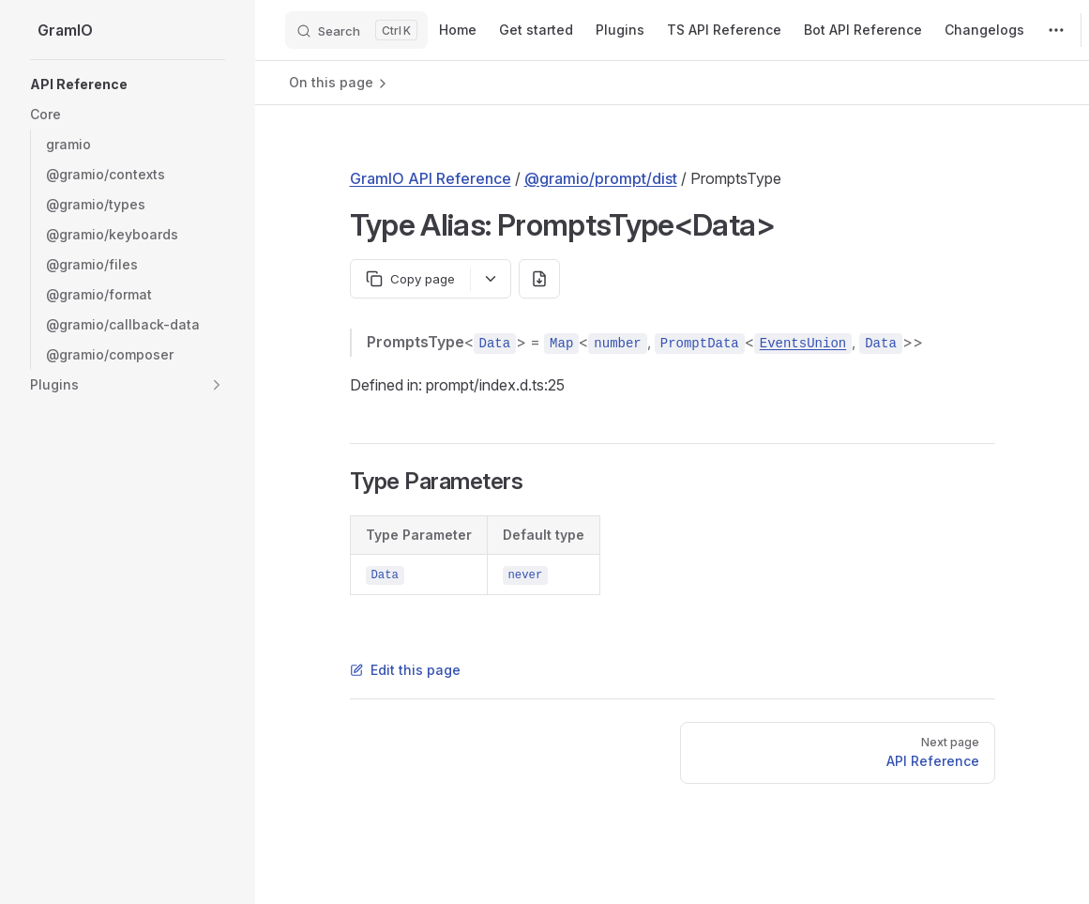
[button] (127, 115)
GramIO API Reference (430, 178)
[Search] (356, 30)
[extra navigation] (1056, 30)
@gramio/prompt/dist (600, 178)
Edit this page (405, 670)
